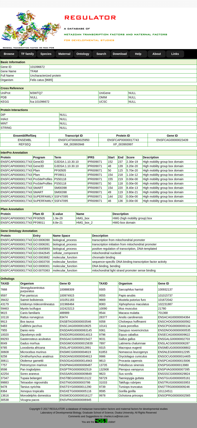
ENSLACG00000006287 (174, 343)
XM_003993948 (74, 144)
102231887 (165, 304)
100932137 (165, 289)
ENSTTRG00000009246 (174, 386)
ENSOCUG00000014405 (174, 356)
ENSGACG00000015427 (76, 339)
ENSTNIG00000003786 (75, 382)
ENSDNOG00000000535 (174, 330)
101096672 (37, 67)
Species (45, 53)
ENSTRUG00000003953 (174, 382)
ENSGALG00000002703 (174, 339)
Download (120, 53)
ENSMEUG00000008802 (174, 347)
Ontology (83, 53)
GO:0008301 (41, 266)
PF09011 (39, 222)
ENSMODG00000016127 (76, 395)
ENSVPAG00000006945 (75, 399)
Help (138, 53)
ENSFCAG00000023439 (172, 140)
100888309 (67, 289)
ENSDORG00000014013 (76, 334)
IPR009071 (95, 161)
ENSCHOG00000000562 (174, 321)
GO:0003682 (41, 257)
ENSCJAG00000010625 (75, 326)
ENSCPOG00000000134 (174, 326)
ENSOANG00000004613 (76, 356)
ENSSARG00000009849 (76, 373)
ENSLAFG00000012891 (75, 347)
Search (101, 53)
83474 (64, 317)
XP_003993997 (123, 144)
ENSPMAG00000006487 (76, 365)
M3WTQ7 (36, 93)
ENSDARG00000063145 (76, 330)
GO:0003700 (41, 261)
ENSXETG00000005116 (75, 391)
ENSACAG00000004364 (174, 317)
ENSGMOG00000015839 (76, 343)
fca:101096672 (39, 101)
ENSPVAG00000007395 (174, 369)
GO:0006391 (41, 244)
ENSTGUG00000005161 (174, 378)
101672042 (165, 299)
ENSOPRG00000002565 (174, 395)
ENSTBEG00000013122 (75, 378)
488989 (64, 313)
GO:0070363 (41, 270)
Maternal (64, 53)
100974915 (67, 295)
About (156, 53)
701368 (163, 313)
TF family (27, 53)
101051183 (67, 299)
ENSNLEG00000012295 (174, 352)
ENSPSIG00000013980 (173, 365)
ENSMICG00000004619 (75, 352)
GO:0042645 (41, 253)
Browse (9, 53)
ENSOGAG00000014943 (76, 360)
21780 (162, 308)
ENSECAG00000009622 (174, 334)
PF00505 (39, 218)
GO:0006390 (41, 240)
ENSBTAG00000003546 (75, 321)
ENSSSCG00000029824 (174, 373)
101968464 (67, 304)
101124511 (165, 391)
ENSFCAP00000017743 (123, 140)
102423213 (67, 308)
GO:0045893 (41, 248)
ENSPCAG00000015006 (174, 360)
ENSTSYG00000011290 (75, 386)
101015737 (165, 295)
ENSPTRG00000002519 (75, 369)
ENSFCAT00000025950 (73, 140)
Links (175, 53)
